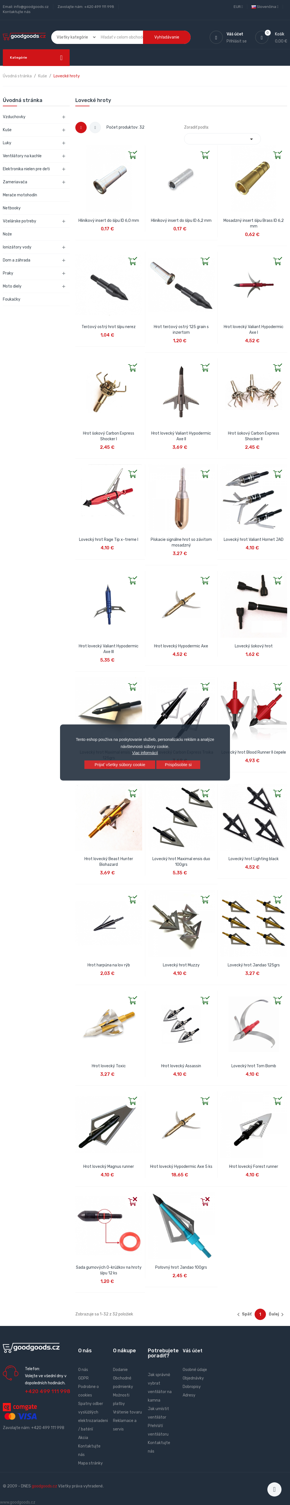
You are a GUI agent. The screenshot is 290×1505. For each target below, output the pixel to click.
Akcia (83, 1437)
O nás (83, 1369)
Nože (7, 234)
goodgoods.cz (44, 1486)
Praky (8, 273)
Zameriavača (15, 182)
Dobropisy (192, 1386)
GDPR (83, 1378)
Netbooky (12, 208)
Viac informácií (145, 753)
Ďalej (277, 1314)
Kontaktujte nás (17, 12)
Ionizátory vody (17, 247)
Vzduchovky (14, 116)
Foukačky (11, 299)
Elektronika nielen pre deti (26, 169)
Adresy (189, 1395)
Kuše (7, 129)
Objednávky (193, 1378)
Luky (7, 143)
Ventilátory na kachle (22, 156)
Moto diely (12, 286)
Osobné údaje (195, 1369)
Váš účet (192, 1350)
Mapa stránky (90, 1463)
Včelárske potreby (19, 221)
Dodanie (120, 1369)
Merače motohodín (20, 195)
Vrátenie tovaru (127, 1412)
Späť (243, 1314)
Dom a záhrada (16, 260)
